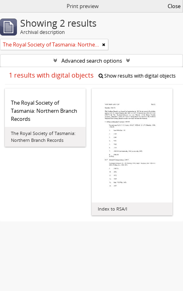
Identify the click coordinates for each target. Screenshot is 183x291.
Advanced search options (91, 60)
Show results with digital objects (137, 75)
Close (174, 6)
